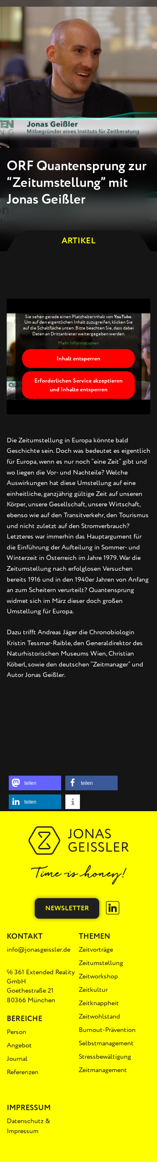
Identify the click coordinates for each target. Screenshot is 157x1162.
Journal (17, 1059)
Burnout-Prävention (107, 1030)
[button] (35, 783)
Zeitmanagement (103, 1070)
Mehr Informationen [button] (78, 343)
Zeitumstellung (101, 963)
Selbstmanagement (106, 1043)
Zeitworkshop (98, 976)
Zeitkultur (93, 990)
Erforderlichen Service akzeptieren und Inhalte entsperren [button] (78, 385)
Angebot (19, 1045)
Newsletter (67, 908)
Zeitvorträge (96, 949)
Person (16, 1032)
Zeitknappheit (99, 1003)
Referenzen (23, 1072)
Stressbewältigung (105, 1056)
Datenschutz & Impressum (28, 1126)
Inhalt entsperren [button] (78, 359)
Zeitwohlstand (99, 1016)
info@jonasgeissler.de (38, 949)
